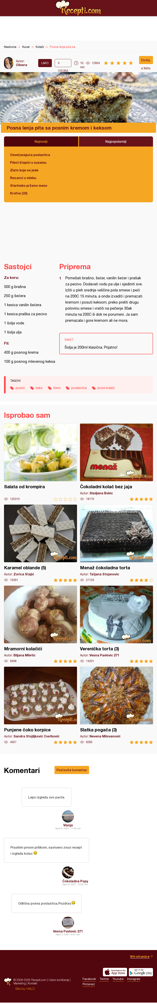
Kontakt (32, 984)
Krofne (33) (18, 193)
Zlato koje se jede (24, 170)
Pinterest (89, 985)
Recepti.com (78, 8)
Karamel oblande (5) (40, 543)
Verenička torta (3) (116, 624)
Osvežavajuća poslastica (30, 155)
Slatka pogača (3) (116, 705)
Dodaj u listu (145, 61)
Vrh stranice (140, 958)
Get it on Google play (141, 973)
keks (39, 388)
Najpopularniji (115, 141)
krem (57, 388)
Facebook (89, 980)
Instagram (133, 980)
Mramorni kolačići (40, 624)
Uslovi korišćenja (59, 981)
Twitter (104, 980)
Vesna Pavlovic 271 (68, 932)
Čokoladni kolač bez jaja (116, 462)
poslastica (79, 388)
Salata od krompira (40, 462)
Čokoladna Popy (75, 882)
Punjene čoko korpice (40, 705)
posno (20, 388)
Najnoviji (41, 141)
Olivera (21, 65)
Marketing (19, 984)
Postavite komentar (71, 770)
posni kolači (106, 388)
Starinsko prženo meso (28, 185)
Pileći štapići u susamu (28, 162)
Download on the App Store (115, 973)
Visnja (68, 825)
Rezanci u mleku (23, 178)
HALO (31, 990)
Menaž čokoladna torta (116, 543)
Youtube (118, 980)
